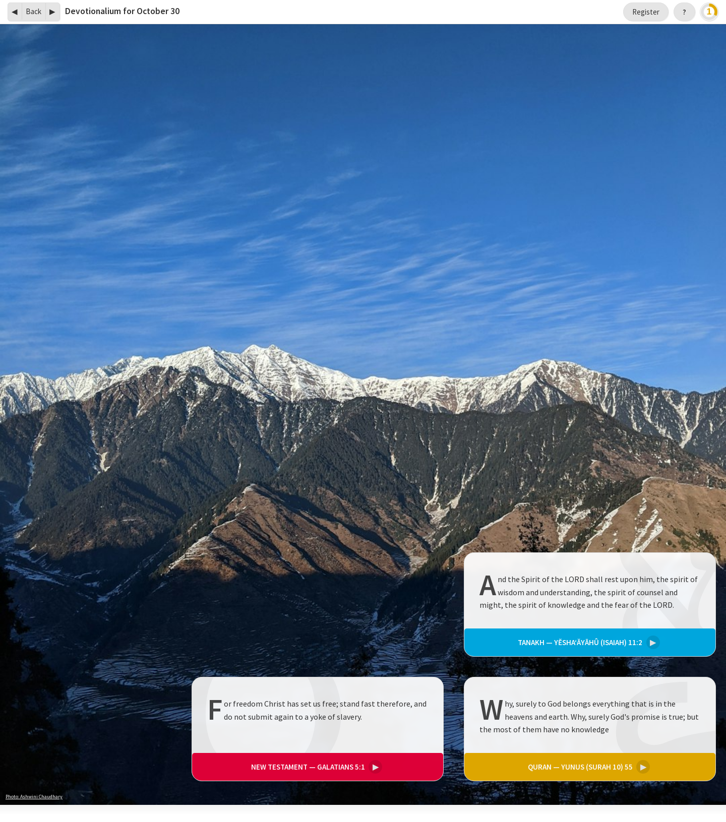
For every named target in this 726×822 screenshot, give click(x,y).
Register (645, 12)
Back (33, 11)
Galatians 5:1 (315, 767)
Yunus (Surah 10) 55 (587, 767)
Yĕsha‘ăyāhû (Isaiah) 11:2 (587, 642)
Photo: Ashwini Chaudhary (34, 796)
